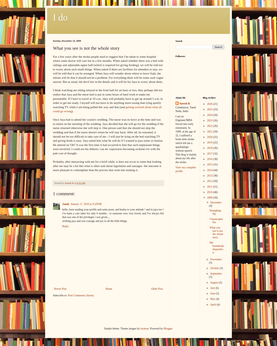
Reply (65, 226)
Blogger (168, 328)
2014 (210, 170)
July (213, 288)
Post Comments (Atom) (81, 295)
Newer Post (60, 288)
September (216, 273)
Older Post (157, 288)
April (213, 304)
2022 (210, 125)
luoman (144, 328)
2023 (210, 120)
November (216, 259)
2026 (210, 103)
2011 (210, 186)
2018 (210, 148)
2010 (210, 192)
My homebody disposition (217, 247)
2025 (210, 109)
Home (109, 288)
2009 (210, 197)
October (215, 268)
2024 (210, 115)
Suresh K (184, 103)
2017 (210, 153)
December (216, 202)
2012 (210, 181)
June (213, 293)
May (213, 298)
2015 (210, 164)
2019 (210, 142)
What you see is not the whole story (216, 232)
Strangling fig (215, 212)
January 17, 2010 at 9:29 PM (86, 204)
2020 (210, 137)
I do (60, 17)
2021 (210, 131)
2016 (210, 159)
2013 (210, 175)
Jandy (65, 204)
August (214, 282)
